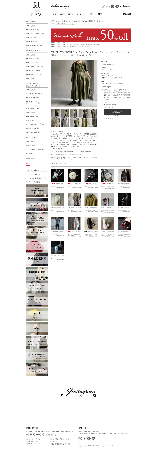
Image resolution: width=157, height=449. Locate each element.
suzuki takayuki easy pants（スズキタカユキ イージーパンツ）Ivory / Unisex (57, 209)
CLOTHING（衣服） (80, 45)
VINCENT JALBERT (93, 45)
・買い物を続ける (109, 118)
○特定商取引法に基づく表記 (60, 444)
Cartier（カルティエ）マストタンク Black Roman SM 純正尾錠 (90, 185)
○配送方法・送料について (59, 439)
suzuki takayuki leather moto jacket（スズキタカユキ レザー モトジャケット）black (124, 185)
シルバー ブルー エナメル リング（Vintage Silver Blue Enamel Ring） (57, 257)
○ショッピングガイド (34, 439)
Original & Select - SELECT (64, 45)
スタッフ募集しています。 (65, 24)
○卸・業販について (33, 441)
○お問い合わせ (55, 441)
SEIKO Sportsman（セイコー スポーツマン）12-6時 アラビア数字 (74, 185)
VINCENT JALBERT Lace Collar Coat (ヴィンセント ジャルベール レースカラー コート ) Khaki (90, 209)
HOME (53, 43)
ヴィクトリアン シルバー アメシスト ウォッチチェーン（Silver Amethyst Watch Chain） (124, 209)
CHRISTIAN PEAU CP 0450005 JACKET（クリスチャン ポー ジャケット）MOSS (57, 233)
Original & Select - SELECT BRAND (67, 46)
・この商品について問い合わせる (113, 116)
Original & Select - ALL (63, 43)
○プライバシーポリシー (35, 444)
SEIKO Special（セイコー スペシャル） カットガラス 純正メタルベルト (57, 185)
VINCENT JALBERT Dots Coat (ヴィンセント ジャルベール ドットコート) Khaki (74, 209)
